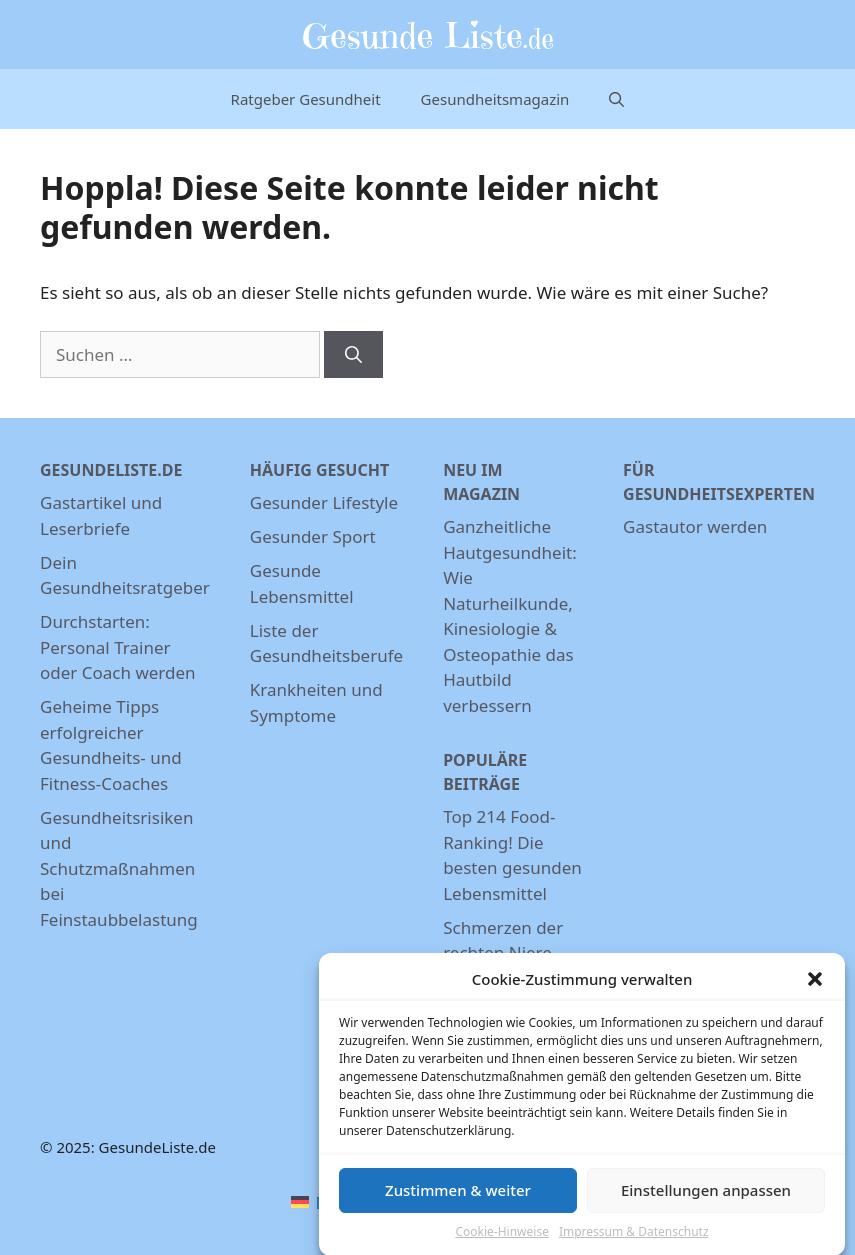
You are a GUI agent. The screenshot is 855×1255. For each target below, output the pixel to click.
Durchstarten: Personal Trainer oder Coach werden (118, 647)
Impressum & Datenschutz (634, 1236)
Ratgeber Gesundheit (306, 99)
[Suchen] (353, 355)
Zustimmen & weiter (458, 1196)
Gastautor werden (695, 526)
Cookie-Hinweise (501, 1236)
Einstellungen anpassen (706, 1196)
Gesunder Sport (313, 536)
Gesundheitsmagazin (495, 99)
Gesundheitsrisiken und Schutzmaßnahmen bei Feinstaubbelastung (119, 868)
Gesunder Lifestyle (324, 502)
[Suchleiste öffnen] (616, 99)
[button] (815, 985)
